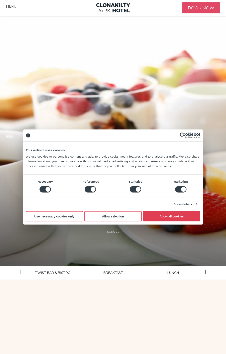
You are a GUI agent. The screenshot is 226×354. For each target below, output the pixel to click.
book (200, 8)
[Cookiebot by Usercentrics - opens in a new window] (182, 136)
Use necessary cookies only (54, 216)
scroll (113, 231)
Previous (20, 273)
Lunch (173, 273)
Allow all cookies (172, 216)
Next (206, 273)
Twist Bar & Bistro (53, 273)
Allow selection (113, 216)
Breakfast (113, 273)
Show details (182, 204)
